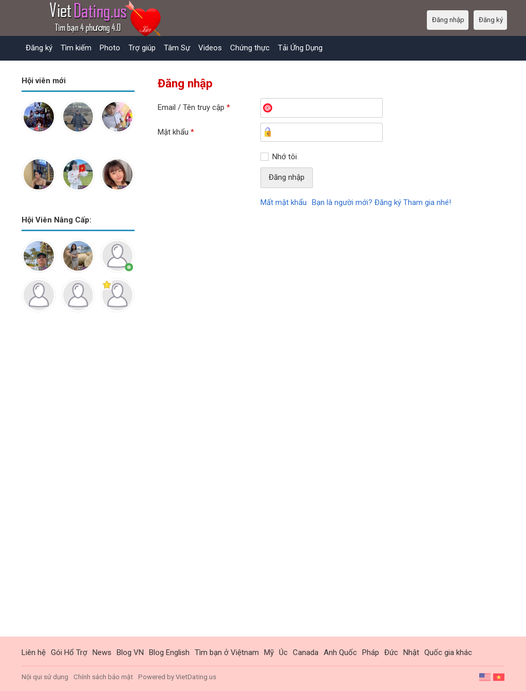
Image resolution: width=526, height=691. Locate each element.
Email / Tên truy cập (194, 107)
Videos (210, 47)
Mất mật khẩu (283, 202)
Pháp (370, 652)
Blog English (169, 652)
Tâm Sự (177, 47)
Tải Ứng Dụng (300, 47)
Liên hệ (34, 652)
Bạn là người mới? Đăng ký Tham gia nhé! (381, 202)
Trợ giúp (142, 47)
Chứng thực (250, 47)
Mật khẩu (176, 132)
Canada (305, 652)
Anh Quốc (340, 652)
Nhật (411, 652)
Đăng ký (39, 47)
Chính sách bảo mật (103, 677)
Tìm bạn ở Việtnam (227, 652)
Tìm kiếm (76, 47)
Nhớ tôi (284, 156)
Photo (110, 47)
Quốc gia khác (448, 652)
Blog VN (130, 652)
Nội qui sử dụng (45, 677)
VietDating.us (196, 677)
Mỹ (269, 652)
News (101, 652)
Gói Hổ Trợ (69, 652)
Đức (391, 652)
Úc (283, 652)
